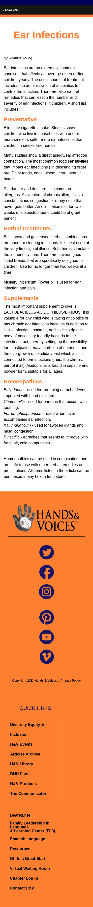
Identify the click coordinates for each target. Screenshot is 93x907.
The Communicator (28, 793)
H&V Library (21, 764)
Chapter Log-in (24, 878)
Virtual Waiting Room (30, 868)
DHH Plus (19, 774)
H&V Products (23, 784)
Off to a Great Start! (28, 859)
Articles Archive (25, 754)
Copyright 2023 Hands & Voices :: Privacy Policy (46, 680)
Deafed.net (20, 815)
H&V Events (21, 744)
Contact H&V (22, 888)
